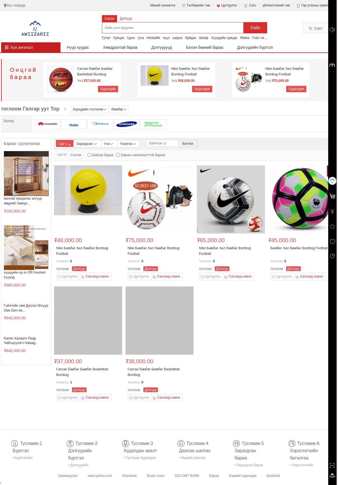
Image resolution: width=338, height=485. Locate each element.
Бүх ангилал (22, 47)
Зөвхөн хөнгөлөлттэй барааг (143, 155)
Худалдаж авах (108, 89)
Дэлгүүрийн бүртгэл (255, 47)
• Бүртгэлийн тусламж (23, 459)
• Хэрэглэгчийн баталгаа (301, 466)
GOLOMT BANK (187, 476)
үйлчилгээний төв (276, 5)
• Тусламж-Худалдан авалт (140, 459)
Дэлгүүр (126, 18)
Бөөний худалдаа (243, 476)
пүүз (166, 38)
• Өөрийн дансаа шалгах (192, 459)
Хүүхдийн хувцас (224, 38)
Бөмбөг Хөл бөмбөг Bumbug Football (299, 248)
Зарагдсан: (87, 143)
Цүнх (131, 38)
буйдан (190, 38)
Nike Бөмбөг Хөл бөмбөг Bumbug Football (190, 71)
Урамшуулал (68, 476)
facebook (273, 476)
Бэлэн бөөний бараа (204, 47)
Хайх (255, 27)
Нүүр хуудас (78, 47)
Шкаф (203, 38)
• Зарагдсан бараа (249, 465)
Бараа (110, 18)
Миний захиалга (162, 5)
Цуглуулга (226, 6)
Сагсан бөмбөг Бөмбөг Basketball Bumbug (95, 71)
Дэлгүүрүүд (161, 47)
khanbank (129, 476)
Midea (245, 38)
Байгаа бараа (102, 155)
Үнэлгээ (128, 143)
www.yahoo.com (100, 476)
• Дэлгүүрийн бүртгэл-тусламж (81, 466)
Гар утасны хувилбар (317, 5)
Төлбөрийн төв (195, 6)
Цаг (64, 144)
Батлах (187, 144)
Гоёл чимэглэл (263, 38)
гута (140, 38)
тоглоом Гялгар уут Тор (30, 109)
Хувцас (118, 38)
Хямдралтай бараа (120, 47)
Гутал (106, 38)
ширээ (177, 38)
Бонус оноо (156, 476)
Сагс (249, 6)
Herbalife (153, 38)
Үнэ (109, 143)
